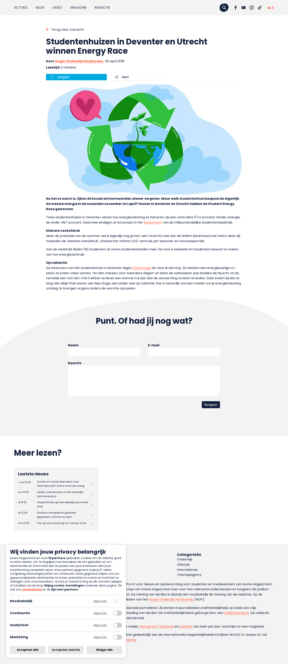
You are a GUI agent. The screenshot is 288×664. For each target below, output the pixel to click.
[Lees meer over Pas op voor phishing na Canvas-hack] (56, 523)
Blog (40, 7)
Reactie (74, 363)
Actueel (21, 7)
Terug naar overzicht (67, 29)
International (187, 569)
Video (57, 7)
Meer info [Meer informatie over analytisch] (100, 625)
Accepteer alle (27, 650)
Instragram (148, 626)
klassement (153, 222)
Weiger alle (104, 650)
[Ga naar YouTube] (244, 8)
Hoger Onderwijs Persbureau (79, 61)
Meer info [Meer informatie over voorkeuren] (100, 613)
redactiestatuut (236, 613)
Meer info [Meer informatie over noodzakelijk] (100, 601)
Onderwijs (184, 559)
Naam (73, 345)
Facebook (166, 626)
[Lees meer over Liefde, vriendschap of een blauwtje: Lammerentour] (56, 494)
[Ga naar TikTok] (260, 8)
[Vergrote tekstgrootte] (272, 8)
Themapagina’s (189, 574)
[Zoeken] (224, 7)
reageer (63, 77)
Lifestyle (183, 564)
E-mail (153, 345)
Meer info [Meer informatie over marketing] (100, 637)
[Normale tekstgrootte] (269, 8)
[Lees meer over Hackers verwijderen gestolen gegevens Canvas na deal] (56, 515)
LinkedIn (186, 626)
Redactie (102, 7)
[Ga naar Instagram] (252, 8)
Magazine (78, 7)
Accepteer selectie (66, 650)
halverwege (141, 268)
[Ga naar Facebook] (236, 8)
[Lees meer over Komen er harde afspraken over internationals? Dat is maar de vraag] (56, 484)
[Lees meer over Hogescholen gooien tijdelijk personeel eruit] (56, 505)
